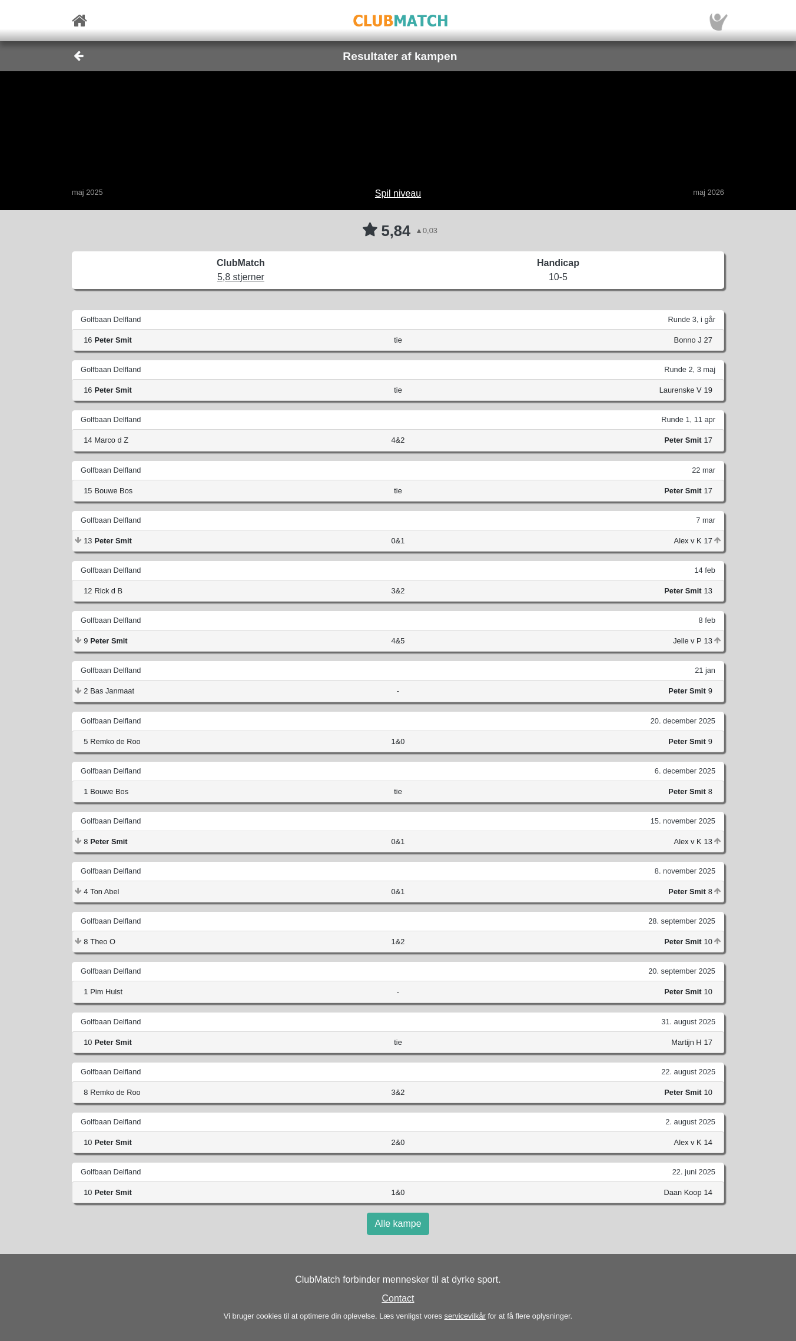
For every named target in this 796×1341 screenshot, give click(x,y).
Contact (398, 1298)
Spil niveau (398, 193)
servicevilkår (464, 1316)
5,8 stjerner (240, 277)
